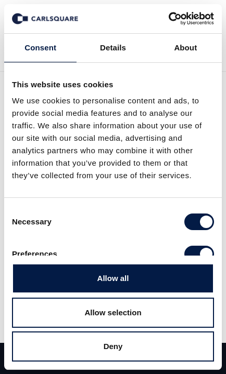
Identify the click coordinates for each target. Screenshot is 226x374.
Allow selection (112, 312)
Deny (113, 346)
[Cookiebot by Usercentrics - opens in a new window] (168, 18)
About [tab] (185, 47)
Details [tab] (113, 47)
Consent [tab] (40, 47)
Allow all (113, 278)
